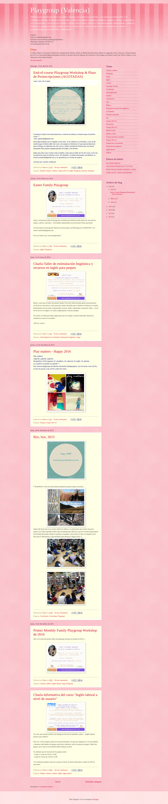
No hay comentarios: (61, 167)
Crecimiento (55, 337)
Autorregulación (45, 337)
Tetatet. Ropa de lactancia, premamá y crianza (121, 169)
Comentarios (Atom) (46, 787)
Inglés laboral (56, 684)
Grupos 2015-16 (63, 171)
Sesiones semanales (87, 171)
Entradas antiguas (94, 781)
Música (108, 105)
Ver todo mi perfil (36, 60)
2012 (110, 217)
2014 (110, 210)
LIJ (107, 118)
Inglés (71, 171)
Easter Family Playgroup (50, 185)
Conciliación (44, 616)
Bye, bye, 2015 (44, 437)
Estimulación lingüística (68, 337)
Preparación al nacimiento (114, 143)
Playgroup (77, 171)
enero (113, 202)
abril (112, 189)
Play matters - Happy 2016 (52, 351)
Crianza (108, 83)
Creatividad (110, 89)
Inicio (58, 781)
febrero (113, 199)
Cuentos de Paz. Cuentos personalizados (119, 173)
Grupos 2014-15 (111, 121)
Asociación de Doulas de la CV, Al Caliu (119, 166)
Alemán (42, 171)
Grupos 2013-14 (111, 140)
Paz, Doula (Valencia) (113, 163)
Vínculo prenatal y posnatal (115, 137)
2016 (110, 186)
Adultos (42, 773)
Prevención (109, 124)
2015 (110, 206)
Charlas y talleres (51, 171)
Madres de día (110, 130)
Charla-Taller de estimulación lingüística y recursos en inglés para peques (63, 266)
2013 (110, 213)
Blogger (95, 799)
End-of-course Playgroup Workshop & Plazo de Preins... (122, 193)
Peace (35, 50)
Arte (107, 102)
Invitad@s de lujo (112, 86)
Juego (78, 337)
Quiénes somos (111, 134)
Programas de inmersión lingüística (117, 108)
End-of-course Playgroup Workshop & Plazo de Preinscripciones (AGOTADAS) (64, 74)
